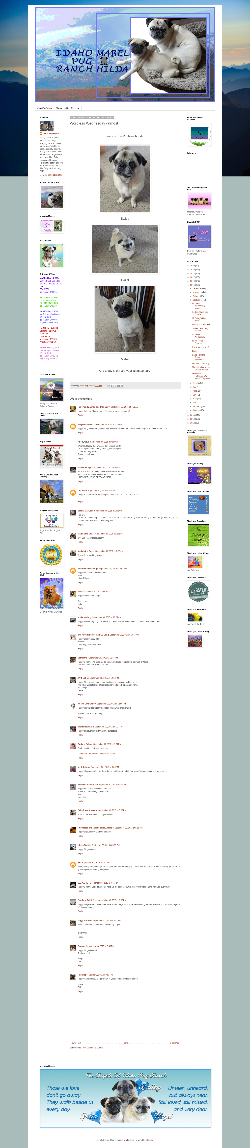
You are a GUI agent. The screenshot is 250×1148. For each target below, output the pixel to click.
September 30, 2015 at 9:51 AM (97, 592)
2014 (192, 415)
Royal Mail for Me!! (200, 347)
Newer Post (76, 1043)
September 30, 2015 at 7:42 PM (96, 862)
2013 (192, 419)
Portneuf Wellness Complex (200, 313)
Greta (194, 351)
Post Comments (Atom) (92, 1048)
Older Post (174, 1043)
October (196, 296)
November (197, 292)
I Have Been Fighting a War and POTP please (201, 376)
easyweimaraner (85, 424)
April (195, 399)
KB (79, 862)
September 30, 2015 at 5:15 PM (128, 828)
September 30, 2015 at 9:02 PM (112, 900)
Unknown (82, 490)
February (197, 406)
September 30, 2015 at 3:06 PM (105, 767)
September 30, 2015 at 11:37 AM (103, 658)
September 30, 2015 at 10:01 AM (106, 617)
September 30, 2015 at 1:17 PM (109, 727)
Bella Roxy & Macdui (87, 810)
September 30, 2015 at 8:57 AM (113, 569)
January (196, 410)
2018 (192, 273)
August (196, 383)
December (197, 288)
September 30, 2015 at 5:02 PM (112, 810)
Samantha (83, 658)
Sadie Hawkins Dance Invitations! (198, 357)
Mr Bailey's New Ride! (199, 319)
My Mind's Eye (84, 468)
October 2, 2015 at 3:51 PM (100, 975)
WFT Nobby (83, 678)
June (195, 391)
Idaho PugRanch (44, 108)
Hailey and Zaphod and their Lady (94, 407)
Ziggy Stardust (85, 920)
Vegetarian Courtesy (87, 754)
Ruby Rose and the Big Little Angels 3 (96, 828)
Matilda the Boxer (86, 534)
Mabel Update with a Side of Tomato (201, 368)
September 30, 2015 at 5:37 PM (105, 845)
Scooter (81, 946)
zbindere (130, 1140)
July (195, 387)
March (196, 402)
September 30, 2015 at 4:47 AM (104, 442)
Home (125, 1043)
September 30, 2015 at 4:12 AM (108, 424)
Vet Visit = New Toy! (201, 363)
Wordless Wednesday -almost (199, 305)
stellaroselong (84, 617)
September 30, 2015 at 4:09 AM (125, 407)
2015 (192, 285)
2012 (192, 423)
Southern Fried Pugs (87, 900)
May (195, 395)
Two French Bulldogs (88, 569)
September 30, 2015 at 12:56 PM (111, 704)
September (198, 300)
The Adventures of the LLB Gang (93, 635)
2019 (192, 269)
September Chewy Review (200, 329)
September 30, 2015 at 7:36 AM (109, 534)
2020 (192, 266)
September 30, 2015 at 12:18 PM (104, 678)
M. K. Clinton (84, 767)
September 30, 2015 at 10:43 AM (124, 635)
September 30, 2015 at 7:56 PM (104, 883)
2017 (192, 277)
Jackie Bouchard (86, 727)
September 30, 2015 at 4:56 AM (106, 468)
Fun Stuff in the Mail (201, 324)
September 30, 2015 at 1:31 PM (107, 744)
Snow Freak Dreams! (197, 342)
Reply (80, 415)
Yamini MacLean (85, 511)
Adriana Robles (85, 744)
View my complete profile (51, 175)
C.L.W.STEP (83, 883)
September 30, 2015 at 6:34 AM (102, 490)
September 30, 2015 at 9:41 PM (107, 920)
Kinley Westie (84, 845)
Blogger (149, 1140)
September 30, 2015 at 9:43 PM (100, 946)
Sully (80, 592)
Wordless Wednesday (198, 336)
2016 (192, 281)
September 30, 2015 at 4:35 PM (113, 784)
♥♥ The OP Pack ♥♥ (87, 704)
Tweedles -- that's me (88, 784)
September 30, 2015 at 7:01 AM (108, 511)
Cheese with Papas (106, 754)
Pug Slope (83, 975)
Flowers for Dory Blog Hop (67, 108)
